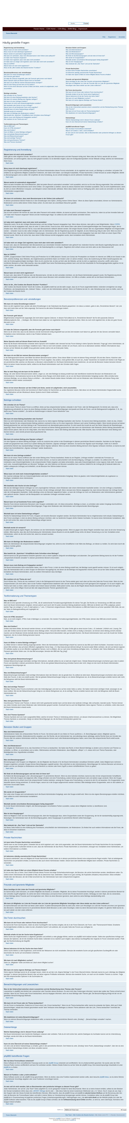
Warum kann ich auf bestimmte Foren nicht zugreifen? (21, 107)
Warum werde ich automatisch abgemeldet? (18, 54)
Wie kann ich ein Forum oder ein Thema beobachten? (83, 111)
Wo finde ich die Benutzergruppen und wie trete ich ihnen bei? (85, 55)
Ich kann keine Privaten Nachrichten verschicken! (81, 70)
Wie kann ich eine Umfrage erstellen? (16, 101)
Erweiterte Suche (83, 25)
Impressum (82, 29)
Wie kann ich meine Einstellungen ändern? (17, 74)
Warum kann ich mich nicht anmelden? (16, 50)
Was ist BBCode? (9, 126)
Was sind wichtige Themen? (13, 138)
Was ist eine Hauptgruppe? (74, 61)
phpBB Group (53, 1063)
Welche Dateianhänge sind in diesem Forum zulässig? (83, 120)
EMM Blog (72, 29)
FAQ (103, 37)
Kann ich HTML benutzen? (12, 128)
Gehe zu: (60, 1109)
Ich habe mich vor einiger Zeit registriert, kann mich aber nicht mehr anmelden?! (29, 61)
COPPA (117, 224)
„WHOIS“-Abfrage (39, 1091)
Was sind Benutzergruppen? (75, 54)
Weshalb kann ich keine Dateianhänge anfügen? (19, 109)
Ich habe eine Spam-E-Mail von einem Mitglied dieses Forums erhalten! (88, 74)
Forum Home (39, 29)
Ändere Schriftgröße (123, 33)
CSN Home (51, 29)
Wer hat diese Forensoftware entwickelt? (78, 128)
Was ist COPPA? (9, 64)
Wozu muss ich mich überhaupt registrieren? (18, 51)
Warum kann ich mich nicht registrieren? (16, 65)
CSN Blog (62, 29)
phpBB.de (7, 1067)
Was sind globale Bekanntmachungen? (16, 134)
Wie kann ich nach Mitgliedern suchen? (78, 98)
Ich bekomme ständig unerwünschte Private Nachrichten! (84, 72)
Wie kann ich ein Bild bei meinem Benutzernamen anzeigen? (23, 82)
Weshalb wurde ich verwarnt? (13, 111)
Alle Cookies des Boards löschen (83, 1115)
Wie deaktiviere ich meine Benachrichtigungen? (81, 113)
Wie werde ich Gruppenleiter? (75, 57)
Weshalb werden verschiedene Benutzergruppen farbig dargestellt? (87, 60)
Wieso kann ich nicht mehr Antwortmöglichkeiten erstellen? (22, 103)
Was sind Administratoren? (74, 50)
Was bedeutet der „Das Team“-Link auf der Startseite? (83, 64)
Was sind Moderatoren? (73, 51)
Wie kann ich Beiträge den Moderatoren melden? (19, 113)
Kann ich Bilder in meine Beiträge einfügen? (18, 132)
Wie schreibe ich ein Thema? (13, 95)
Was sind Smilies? (9, 130)
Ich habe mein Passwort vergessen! (15, 57)
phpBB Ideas (104, 1077)
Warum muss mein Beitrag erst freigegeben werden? (20, 117)
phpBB (58, 1118)
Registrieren (112, 37)
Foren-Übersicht (11, 33)
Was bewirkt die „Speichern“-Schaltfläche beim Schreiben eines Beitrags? (27, 115)
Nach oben (9, 163)
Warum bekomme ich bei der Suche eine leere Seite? (82, 96)
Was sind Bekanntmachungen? (14, 136)
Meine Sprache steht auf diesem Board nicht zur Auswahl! (22, 80)
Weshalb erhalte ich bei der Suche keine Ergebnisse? (82, 94)
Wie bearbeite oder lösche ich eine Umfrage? (18, 105)
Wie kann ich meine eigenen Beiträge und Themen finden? (84, 100)
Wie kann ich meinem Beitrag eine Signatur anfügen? (21, 99)
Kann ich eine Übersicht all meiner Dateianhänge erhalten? (84, 122)
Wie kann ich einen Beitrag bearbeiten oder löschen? (20, 97)
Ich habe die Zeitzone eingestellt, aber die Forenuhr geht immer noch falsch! (28, 78)
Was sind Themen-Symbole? (13, 142)
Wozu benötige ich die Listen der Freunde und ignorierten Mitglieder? (87, 81)
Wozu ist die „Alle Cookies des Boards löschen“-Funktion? (22, 67)
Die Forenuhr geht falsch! (12, 76)
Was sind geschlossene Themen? (14, 140)
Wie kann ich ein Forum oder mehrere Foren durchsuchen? (84, 92)
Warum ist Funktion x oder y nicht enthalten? (80, 130)
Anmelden (122, 37)
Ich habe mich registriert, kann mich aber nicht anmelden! (22, 60)
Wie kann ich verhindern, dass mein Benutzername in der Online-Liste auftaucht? (29, 55)
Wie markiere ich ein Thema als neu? (15, 119)
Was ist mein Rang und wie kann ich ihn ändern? (19, 84)
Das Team (68, 1115)
